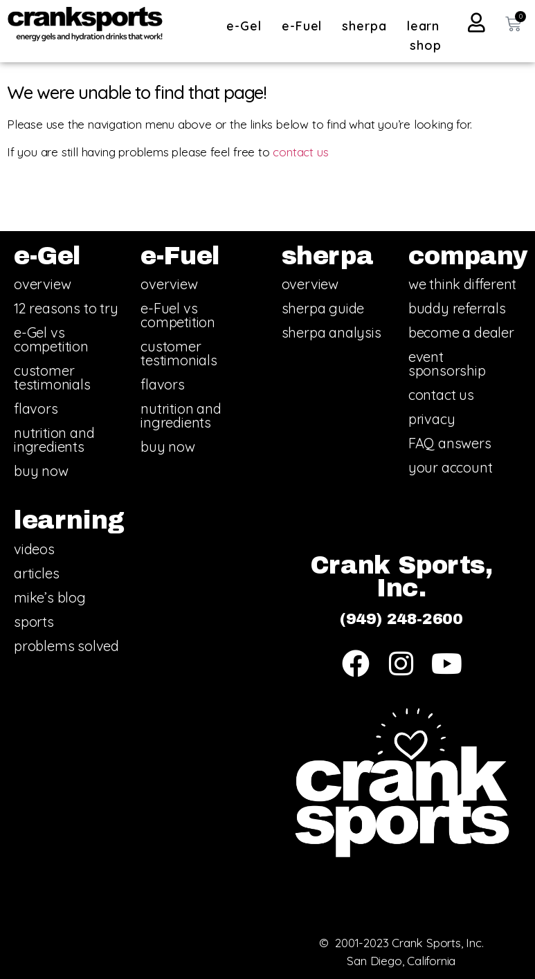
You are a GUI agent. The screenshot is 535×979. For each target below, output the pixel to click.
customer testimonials (52, 377)
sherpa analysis (331, 332)
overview (42, 284)
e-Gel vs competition (51, 339)
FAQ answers (449, 443)
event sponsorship (447, 363)
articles (36, 573)
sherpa (367, 26)
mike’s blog (50, 597)
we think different (462, 284)
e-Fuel (305, 26)
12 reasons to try (66, 308)
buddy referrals (457, 308)
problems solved (66, 646)
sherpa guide (323, 308)
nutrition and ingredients (54, 439)
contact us (300, 152)
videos (34, 549)
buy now (41, 470)
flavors (36, 408)
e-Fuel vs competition (177, 315)
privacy (431, 419)
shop (426, 45)
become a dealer (461, 332)
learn (427, 26)
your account (450, 467)
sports (34, 621)
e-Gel (247, 26)
